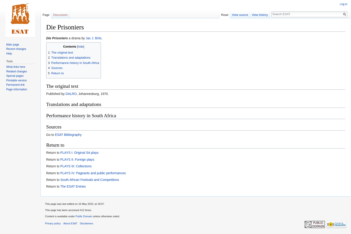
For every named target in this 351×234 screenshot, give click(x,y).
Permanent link (15, 84)
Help (9, 53)
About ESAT (70, 223)
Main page (12, 44)
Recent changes (16, 49)
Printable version (16, 80)
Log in (343, 4)
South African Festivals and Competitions (89, 180)
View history (260, 15)
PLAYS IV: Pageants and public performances (93, 173)
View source (240, 15)
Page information (16, 89)
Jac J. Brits (93, 38)
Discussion (60, 15)
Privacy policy (53, 223)
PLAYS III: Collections (75, 166)
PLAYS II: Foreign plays (77, 159)
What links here (15, 66)
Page (46, 15)
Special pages (14, 75)
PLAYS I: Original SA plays (79, 152)
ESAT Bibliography (68, 135)
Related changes (16, 71)
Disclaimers (86, 223)
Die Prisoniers (57, 38)
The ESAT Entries (73, 186)
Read (224, 15)
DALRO (71, 94)
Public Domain (83, 216)
